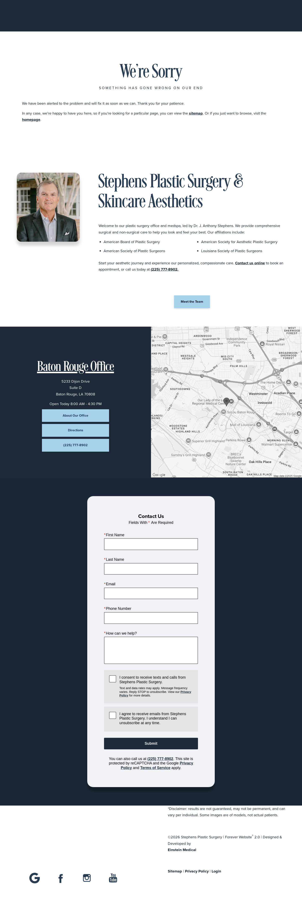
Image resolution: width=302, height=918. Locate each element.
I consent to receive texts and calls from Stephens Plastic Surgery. (156, 686)
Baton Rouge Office (75, 367)
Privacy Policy (197, 871)
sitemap (196, 113)
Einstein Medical (182, 850)
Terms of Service (155, 768)
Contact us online (250, 263)
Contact (249, 15)
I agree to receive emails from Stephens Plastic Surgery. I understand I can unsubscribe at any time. (152, 718)
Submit (151, 743)
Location (224, 15)
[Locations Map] (226, 402)
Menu (275, 16)
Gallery (167, 15)
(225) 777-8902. (164, 269)
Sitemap (175, 871)
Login (216, 871)
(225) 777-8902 (160, 759)
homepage (31, 119)
